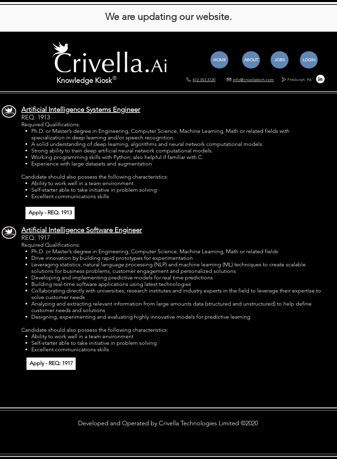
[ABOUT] (251, 59)
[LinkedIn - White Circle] (320, 79)
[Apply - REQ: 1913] (50, 213)
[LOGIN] (309, 59)
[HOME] (219, 59)
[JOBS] (280, 59)
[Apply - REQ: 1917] (51, 363)
